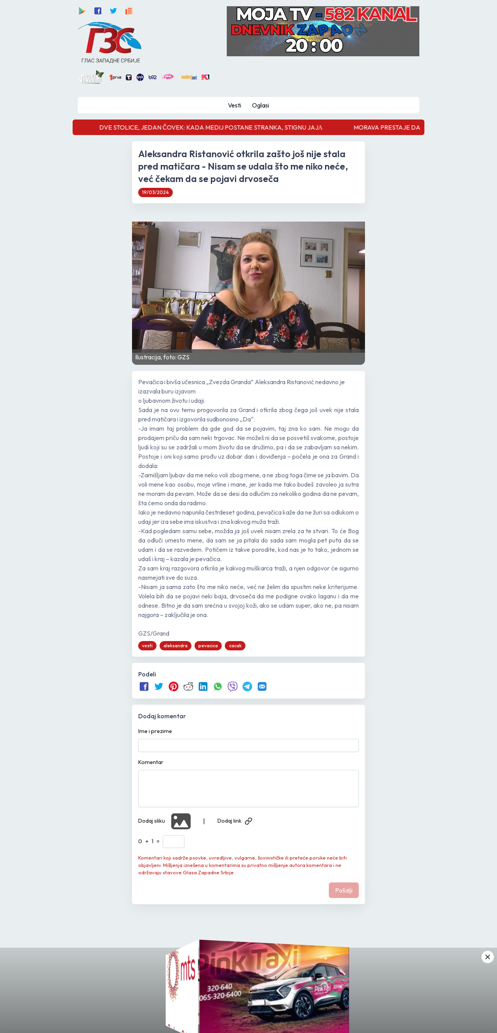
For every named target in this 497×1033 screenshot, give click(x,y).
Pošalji (344, 890)
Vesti (234, 105)
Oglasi (260, 105)
